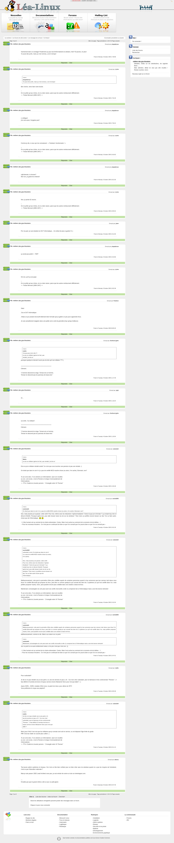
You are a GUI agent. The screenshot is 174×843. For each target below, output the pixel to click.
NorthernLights (114, 340)
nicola (117, 69)
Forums (129, 818)
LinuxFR (84, 0)
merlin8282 (115, 498)
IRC (128, 820)
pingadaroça (115, 44)
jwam (117, 223)
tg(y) (117, 390)
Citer (70, 63)
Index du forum (52, 797)
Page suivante (116, 41)
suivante (121, 38)
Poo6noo (116, 300)
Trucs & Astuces (64, 820)
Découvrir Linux (64, 818)
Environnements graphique (101, 833)
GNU (94, 0)
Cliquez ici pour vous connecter (40, 805)
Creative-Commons (105, 838)
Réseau (95, 824)
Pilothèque (62, 826)
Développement (98, 831)
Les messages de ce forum (35, 38)
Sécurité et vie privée (99, 826)
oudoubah (116, 449)
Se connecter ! (136, 41)
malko (117, 668)
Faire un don (30, 822)
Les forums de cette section (20, 38)
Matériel (95, 828)
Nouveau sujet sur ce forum (141, 74)
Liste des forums (41, 797)
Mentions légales (31, 820)
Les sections (8, 38)
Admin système (98, 822)
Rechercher (136, 52)
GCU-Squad (89, 0)
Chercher (61, 797)
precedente (114, 38)
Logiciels (96, 820)
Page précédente (101, 41)
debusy (116, 759)
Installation (96, 818)
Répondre (64, 63)
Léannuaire (62, 822)
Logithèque (62, 824)
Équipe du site (30, 818)
